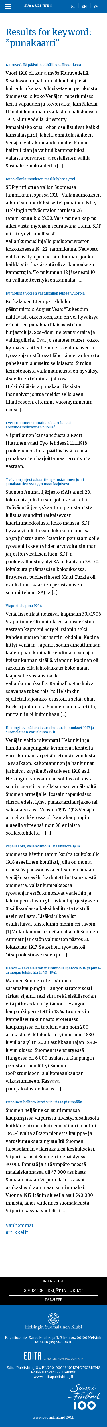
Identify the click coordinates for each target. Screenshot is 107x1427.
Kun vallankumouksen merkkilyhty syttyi (40, 179)
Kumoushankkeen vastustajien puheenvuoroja (45, 293)
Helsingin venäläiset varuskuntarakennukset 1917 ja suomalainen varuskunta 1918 (50, 730)
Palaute (53, 1300)
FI (73, 6)
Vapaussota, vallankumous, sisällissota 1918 (43, 846)
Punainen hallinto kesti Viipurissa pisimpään (44, 1102)
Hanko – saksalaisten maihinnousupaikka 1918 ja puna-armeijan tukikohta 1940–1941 (53, 970)
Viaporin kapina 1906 (24, 606)
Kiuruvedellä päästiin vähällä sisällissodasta (43, 65)
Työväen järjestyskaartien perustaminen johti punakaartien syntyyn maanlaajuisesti (45, 481)
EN (84, 6)
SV (96, 6)
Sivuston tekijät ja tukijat (53, 1290)
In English (54, 1281)
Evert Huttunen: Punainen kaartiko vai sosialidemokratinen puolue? (38, 425)
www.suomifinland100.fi (53, 1417)
